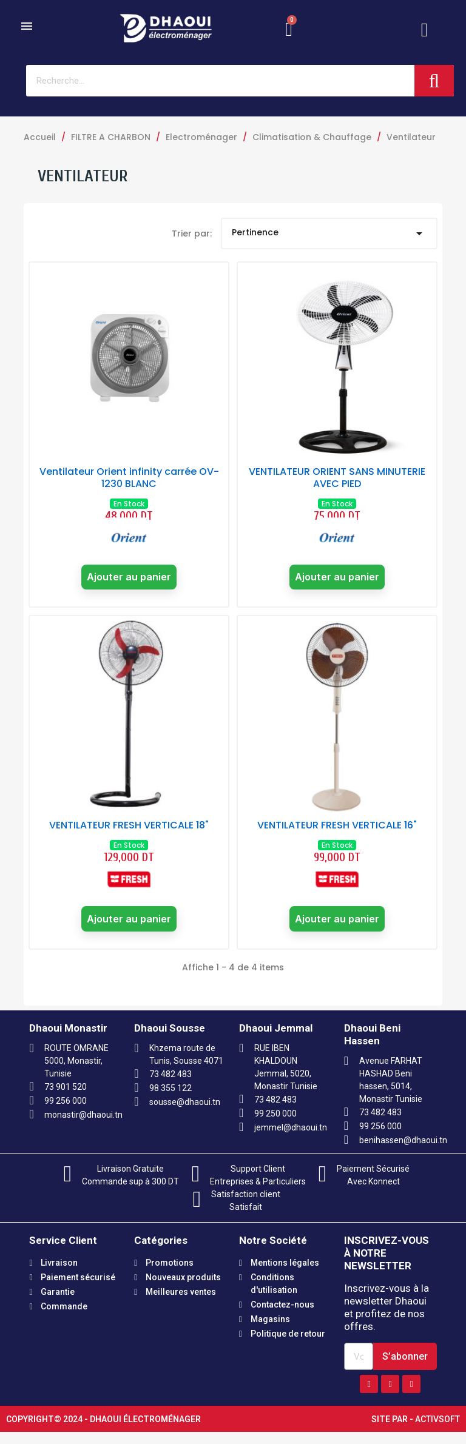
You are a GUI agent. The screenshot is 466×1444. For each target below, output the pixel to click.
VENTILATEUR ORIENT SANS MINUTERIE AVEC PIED (337, 478)
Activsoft (437, 1431)
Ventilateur (83, 176)
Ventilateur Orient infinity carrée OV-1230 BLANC (129, 478)
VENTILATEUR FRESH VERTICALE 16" (337, 832)
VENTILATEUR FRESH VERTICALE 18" (129, 832)
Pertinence (329, 233)
